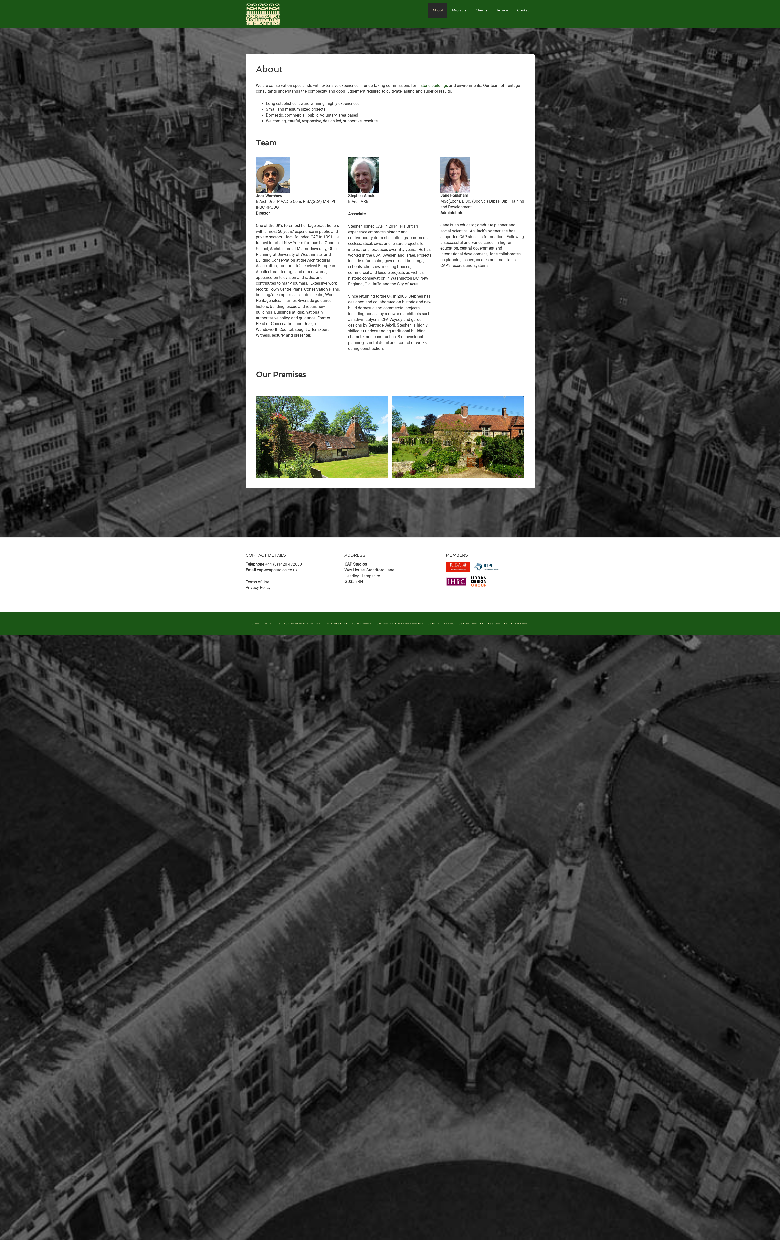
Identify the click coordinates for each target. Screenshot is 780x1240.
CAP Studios (284, 14)
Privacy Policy (258, 587)
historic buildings (432, 85)
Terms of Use (257, 582)
